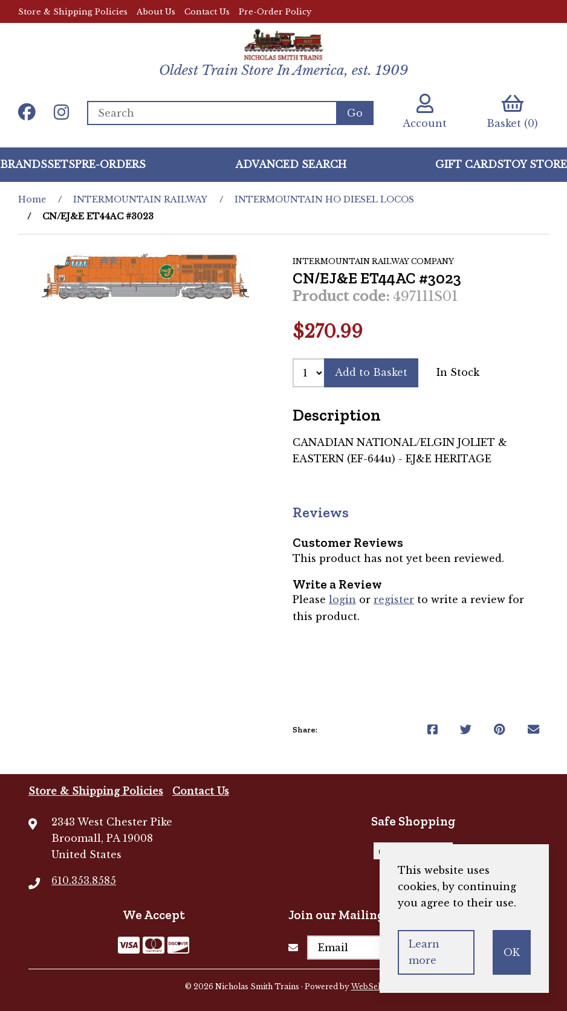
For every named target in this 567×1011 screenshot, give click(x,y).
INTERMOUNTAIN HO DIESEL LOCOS (324, 199)
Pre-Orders (110, 164)
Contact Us (207, 12)
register (394, 599)
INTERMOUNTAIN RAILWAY (140, 199)
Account (425, 111)
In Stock (457, 372)
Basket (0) (512, 111)
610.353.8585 (83, 880)
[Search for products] (211, 113)
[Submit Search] (355, 113)
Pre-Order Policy (275, 12)
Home (32, 199)
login (342, 599)
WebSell (367, 986)
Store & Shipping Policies (73, 12)
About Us (156, 12)
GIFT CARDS (469, 164)
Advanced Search (290, 164)
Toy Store (535, 164)
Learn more (424, 952)
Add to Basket (371, 372)
